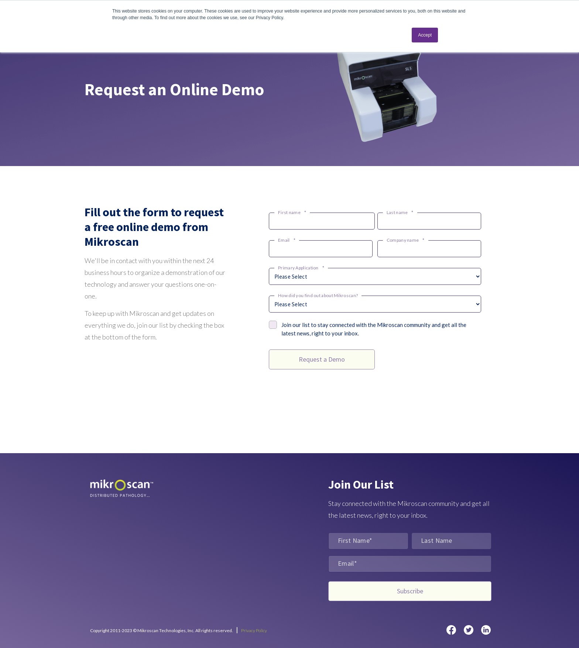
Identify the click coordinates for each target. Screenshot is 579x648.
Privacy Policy (254, 630)
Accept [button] (425, 35)
